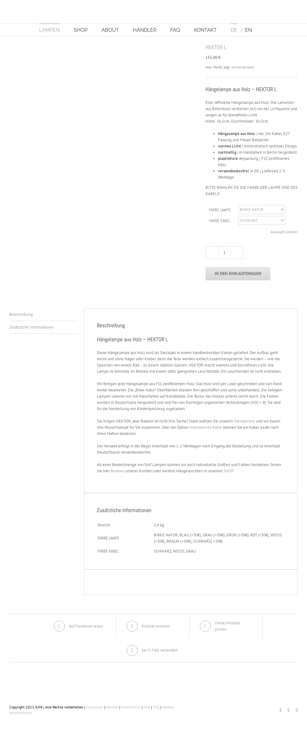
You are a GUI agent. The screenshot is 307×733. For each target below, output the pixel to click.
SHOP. (229, 471)
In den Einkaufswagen (238, 273)
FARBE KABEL (219, 220)
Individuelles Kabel (205, 427)
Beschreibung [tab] (21, 314)
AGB (147, 707)
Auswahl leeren (284, 232)
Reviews (118, 471)
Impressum (94, 707)
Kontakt (112, 707)
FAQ (156, 707)
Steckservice (244, 421)
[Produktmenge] (224, 252)
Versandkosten (242, 67)
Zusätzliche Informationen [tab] (31, 327)
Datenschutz (131, 707)
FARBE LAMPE (220, 209)
